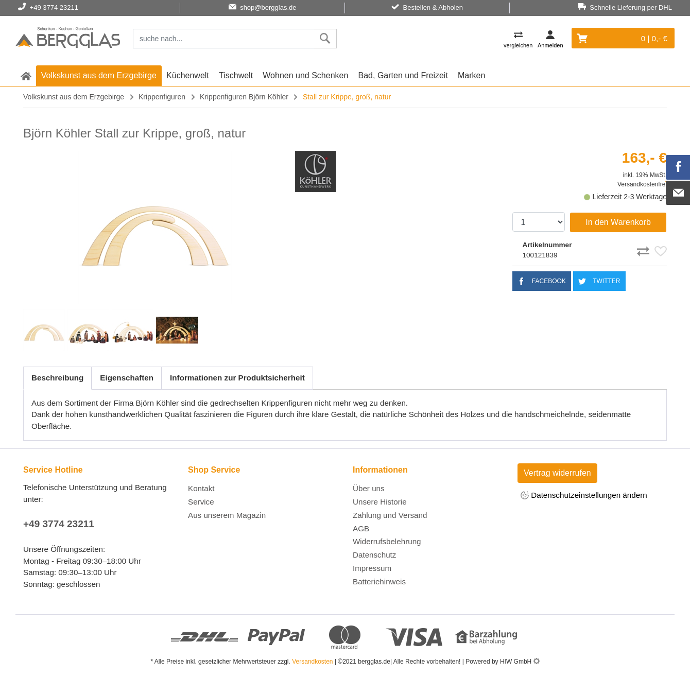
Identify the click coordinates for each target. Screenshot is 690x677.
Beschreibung (57, 377)
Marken (471, 75)
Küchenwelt (187, 75)
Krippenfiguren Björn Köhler (244, 97)
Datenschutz (374, 554)
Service (201, 501)
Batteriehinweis (379, 581)
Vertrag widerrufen (557, 472)
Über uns (369, 488)
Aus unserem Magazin (227, 515)
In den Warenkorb (618, 222)
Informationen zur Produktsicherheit (237, 377)
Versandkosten (312, 661)
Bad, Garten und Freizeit (403, 75)
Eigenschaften (126, 377)
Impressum (372, 568)
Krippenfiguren (162, 97)
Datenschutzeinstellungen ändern (584, 496)
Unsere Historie (380, 501)
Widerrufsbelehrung (387, 541)
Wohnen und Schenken (305, 75)
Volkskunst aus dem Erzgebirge (99, 75)
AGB (361, 528)
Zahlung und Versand (390, 515)
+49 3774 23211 (58, 523)
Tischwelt (236, 75)
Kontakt (201, 488)
